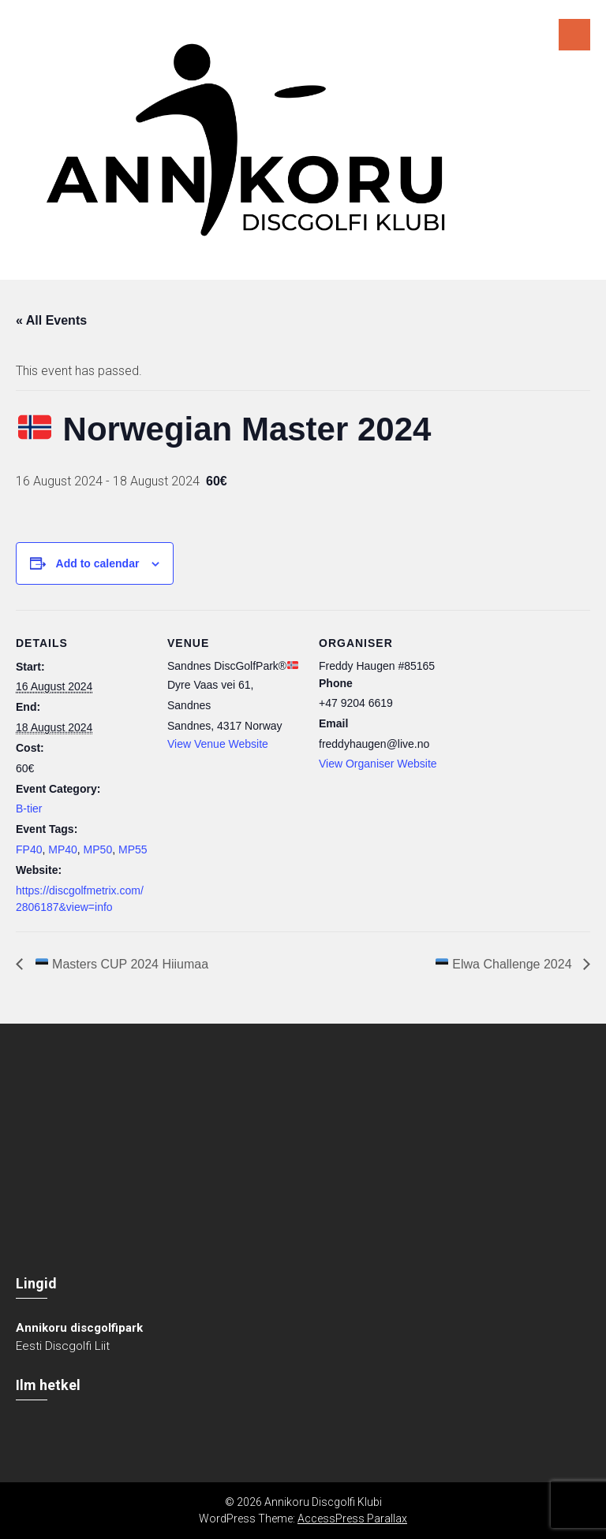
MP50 (98, 849)
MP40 (62, 849)
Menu (574, 34)
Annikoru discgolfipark (79, 1328)
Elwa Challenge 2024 (505, 964)
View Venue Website (217, 744)
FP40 (29, 849)
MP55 (133, 849)
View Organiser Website (378, 763)
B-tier (29, 808)
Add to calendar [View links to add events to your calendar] (98, 563)
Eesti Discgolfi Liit (63, 1346)
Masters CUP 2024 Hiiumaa (119, 964)
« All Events (51, 320)
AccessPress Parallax (352, 1518)
